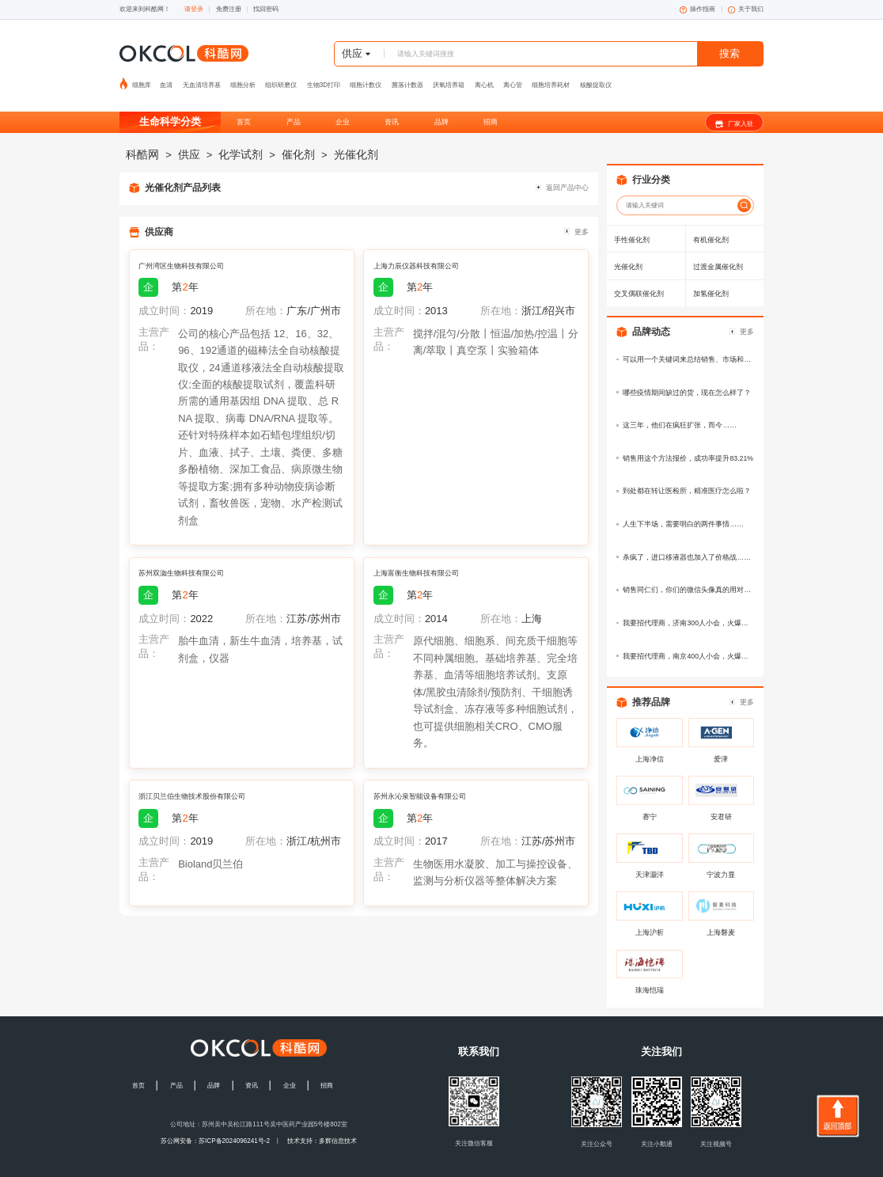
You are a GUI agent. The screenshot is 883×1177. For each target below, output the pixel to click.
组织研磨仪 (281, 80)
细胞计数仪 (365, 80)
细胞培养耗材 (551, 80)
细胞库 (142, 80)
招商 (490, 106)
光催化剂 (356, 138)
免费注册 (228, 9)
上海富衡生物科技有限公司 (416, 557)
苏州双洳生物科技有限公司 (181, 557)
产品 (293, 106)
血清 (166, 80)
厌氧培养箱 (448, 80)
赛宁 (649, 801)
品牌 (441, 106)
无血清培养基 (202, 80)
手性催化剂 (632, 223)
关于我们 (746, 9)
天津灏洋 (649, 859)
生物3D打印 (323, 80)
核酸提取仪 (596, 80)
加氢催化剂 (711, 278)
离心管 (512, 80)
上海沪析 (649, 917)
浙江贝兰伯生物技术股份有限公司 (191, 780)
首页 (244, 106)
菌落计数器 (407, 80)
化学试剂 (240, 138)
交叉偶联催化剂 (639, 278)
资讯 (392, 106)
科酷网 (142, 138)
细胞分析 (243, 80)
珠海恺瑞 (649, 974)
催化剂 (298, 138)
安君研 (721, 801)
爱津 (721, 743)
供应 (189, 138)
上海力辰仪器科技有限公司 (416, 250)
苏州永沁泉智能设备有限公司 (419, 780)
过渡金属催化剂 (718, 251)
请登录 (193, 9)
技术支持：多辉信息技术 (322, 1125)
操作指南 (697, 9)
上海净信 (649, 743)
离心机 (484, 80)
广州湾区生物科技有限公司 (181, 250)
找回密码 (266, 9)
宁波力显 (721, 859)
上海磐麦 (721, 917)
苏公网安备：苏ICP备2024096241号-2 (215, 1125)
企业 (342, 106)
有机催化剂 (711, 223)
